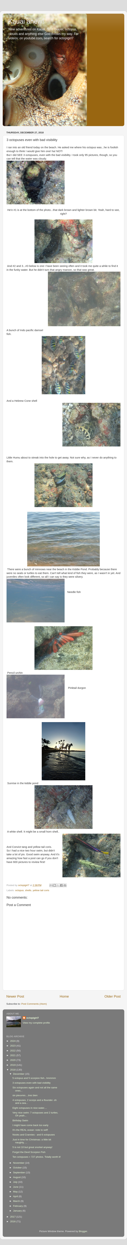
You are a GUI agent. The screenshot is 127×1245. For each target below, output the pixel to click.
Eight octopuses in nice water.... (30, 1108)
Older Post (113, 996)
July (15, 1182)
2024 (13, 1041)
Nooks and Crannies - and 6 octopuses (34, 1134)
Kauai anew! (26, 21)
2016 (13, 1221)
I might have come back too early (30, 1125)
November (19, 1162)
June (16, 1187)
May (15, 1191)
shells (28, 890)
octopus (19, 890)
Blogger (83, 1231)
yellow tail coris (41, 890)
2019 (13, 1065)
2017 (13, 1216)
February (18, 1206)
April (16, 1196)
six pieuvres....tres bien (25, 1095)
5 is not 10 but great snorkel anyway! (32, 1147)
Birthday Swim (20, 1120)
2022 (13, 1050)
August (17, 1177)
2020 (13, 1060)
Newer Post (15, 996)
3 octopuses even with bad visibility (32, 1082)
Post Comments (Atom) (34, 1003)
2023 (13, 1045)
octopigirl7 (32, 1017)
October (17, 1167)
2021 (13, 1055)
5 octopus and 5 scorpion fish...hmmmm (34, 1078)
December (19, 1074)
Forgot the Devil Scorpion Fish (29, 1152)
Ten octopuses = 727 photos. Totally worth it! (37, 1156)
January (17, 1210)
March (17, 1201)
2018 (13, 1069)
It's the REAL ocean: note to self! (30, 1130)
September (19, 1172)
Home (64, 996)
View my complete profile (36, 1022)
